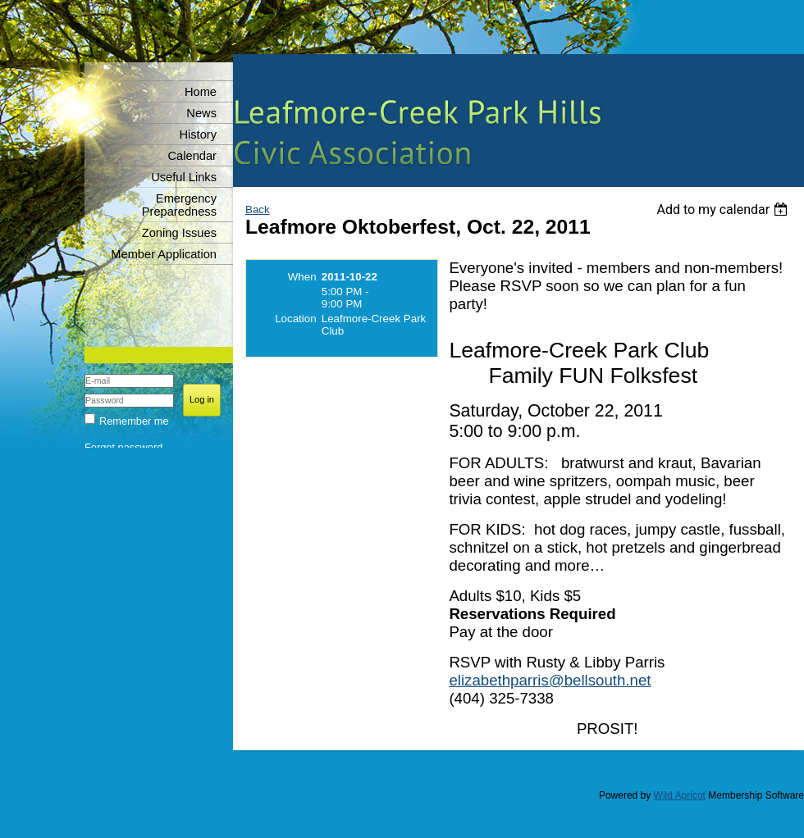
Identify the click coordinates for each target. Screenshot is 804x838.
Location (295, 318)
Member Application (164, 254)
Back (257, 209)
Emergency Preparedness (179, 205)
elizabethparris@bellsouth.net (550, 680)
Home (201, 91)
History (198, 134)
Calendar (192, 155)
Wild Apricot (680, 795)
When (302, 277)
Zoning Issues (179, 232)
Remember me (134, 421)
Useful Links (184, 177)
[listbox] (724, 209)
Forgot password (123, 447)
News (201, 113)
